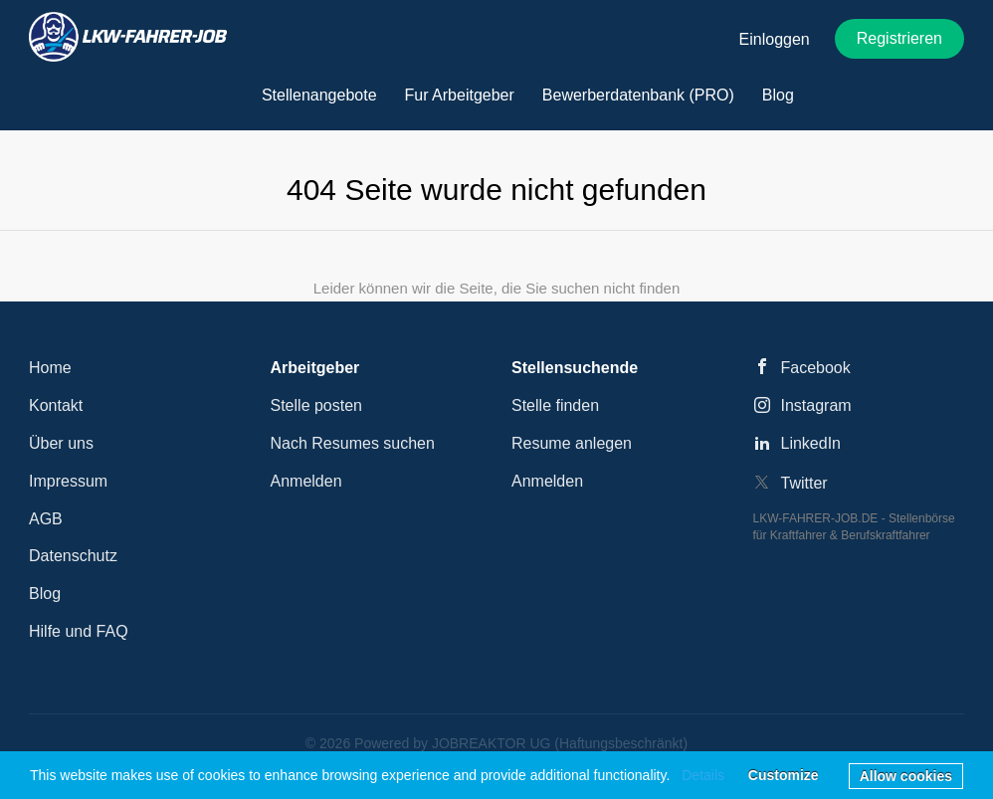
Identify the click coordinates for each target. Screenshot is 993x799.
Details (703, 775)
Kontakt (56, 405)
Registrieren (899, 38)
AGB (46, 518)
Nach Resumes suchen (353, 443)
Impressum (68, 481)
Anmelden (306, 481)
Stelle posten (317, 405)
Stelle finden (555, 405)
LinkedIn (811, 443)
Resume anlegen (571, 443)
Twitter (804, 483)
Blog (45, 593)
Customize (783, 775)
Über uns (61, 443)
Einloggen (774, 39)
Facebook (816, 367)
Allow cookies (906, 776)
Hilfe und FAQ (78, 631)
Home (50, 367)
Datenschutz (73, 555)
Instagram (816, 405)
